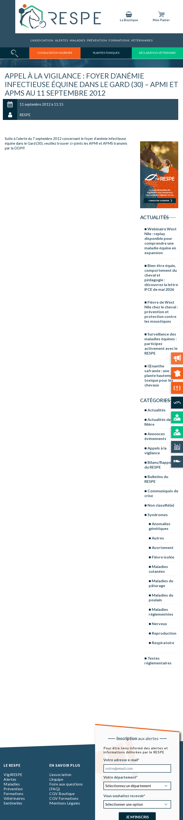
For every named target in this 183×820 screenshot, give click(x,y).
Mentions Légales (64, 803)
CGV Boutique (62, 793)
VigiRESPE (13, 774)
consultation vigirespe (54, 52)
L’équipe (56, 779)
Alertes (61, 40)
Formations (13, 793)
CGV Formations (63, 798)
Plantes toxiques (106, 52)
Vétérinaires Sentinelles (14, 800)
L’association (41, 40)
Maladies (77, 40)
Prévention (97, 40)
